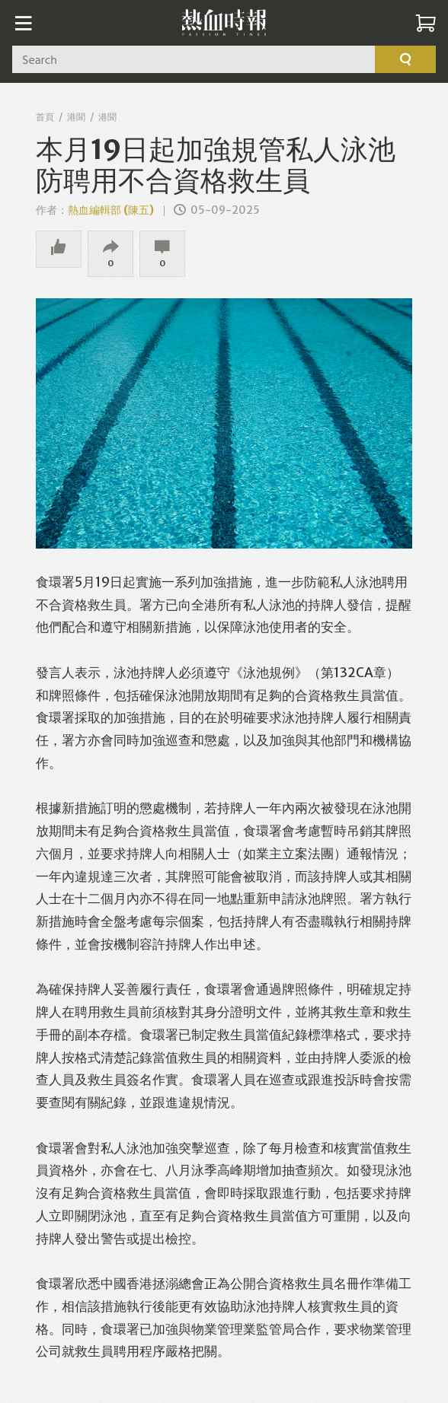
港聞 (76, 116)
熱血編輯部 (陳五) (111, 210)
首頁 (45, 116)
